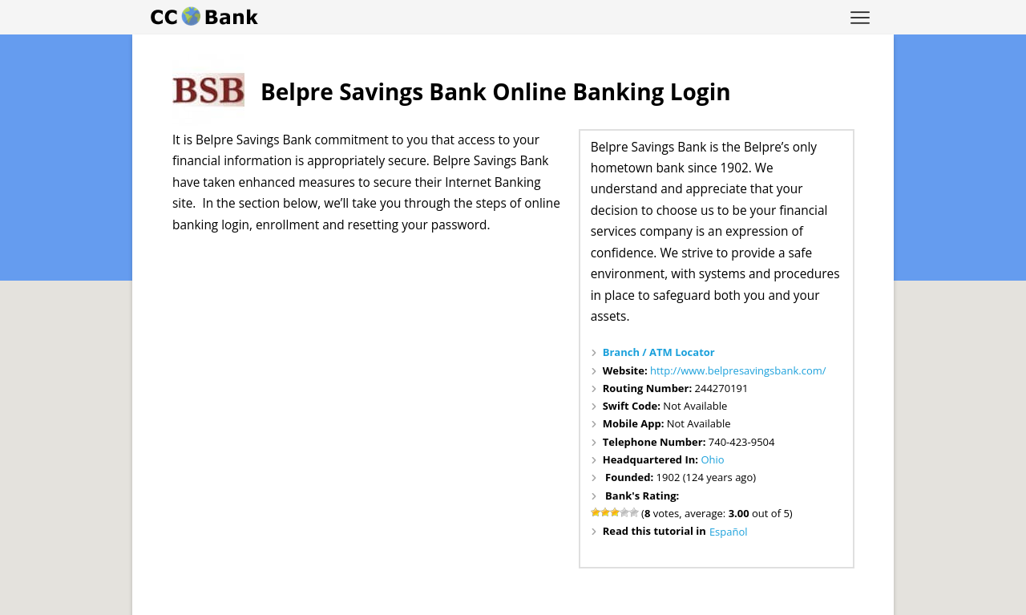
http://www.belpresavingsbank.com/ (738, 370)
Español (728, 531)
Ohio (712, 459)
